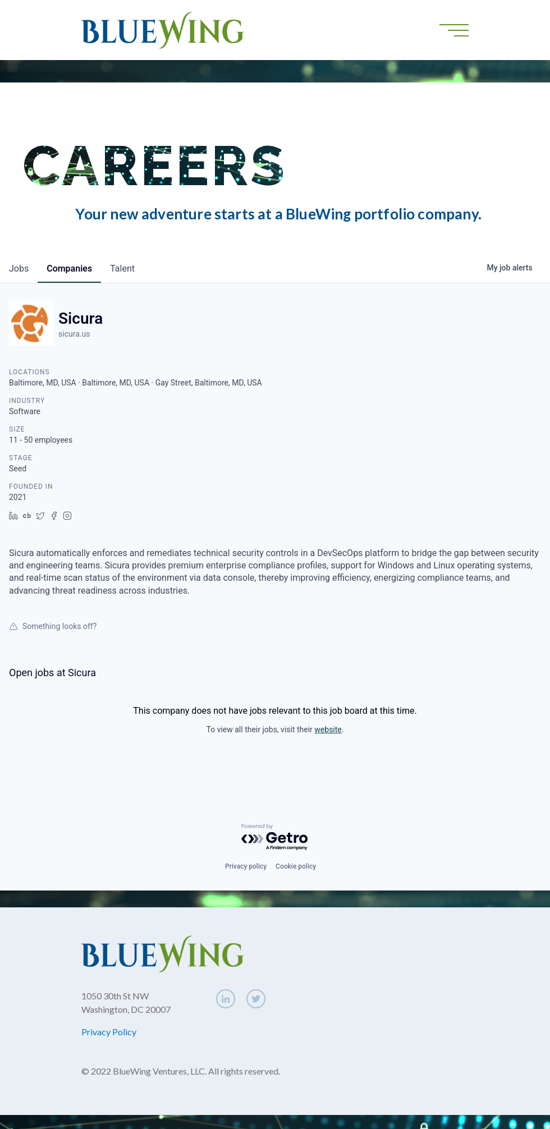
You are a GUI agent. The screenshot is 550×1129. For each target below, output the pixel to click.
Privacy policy (246, 866)
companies (69, 268)
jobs (19, 268)
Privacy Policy (108, 1031)
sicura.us (74, 333)
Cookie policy (296, 866)
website (327, 729)
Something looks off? (53, 626)
